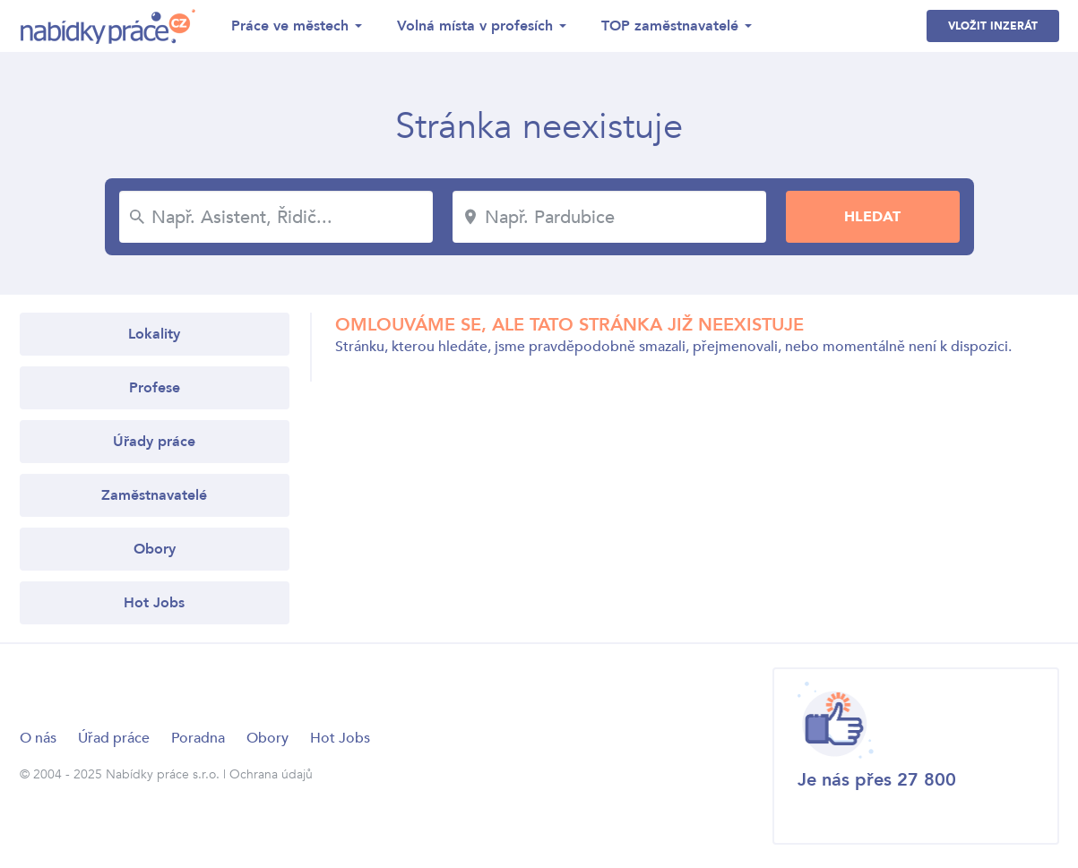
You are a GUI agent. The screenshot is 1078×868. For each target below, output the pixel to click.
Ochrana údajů (271, 774)
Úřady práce (154, 441)
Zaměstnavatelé (154, 495)
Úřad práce (114, 738)
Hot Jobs (154, 603)
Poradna (198, 738)
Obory (155, 549)
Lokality (154, 334)
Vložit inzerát (993, 26)
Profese (154, 388)
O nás (38, 738)
